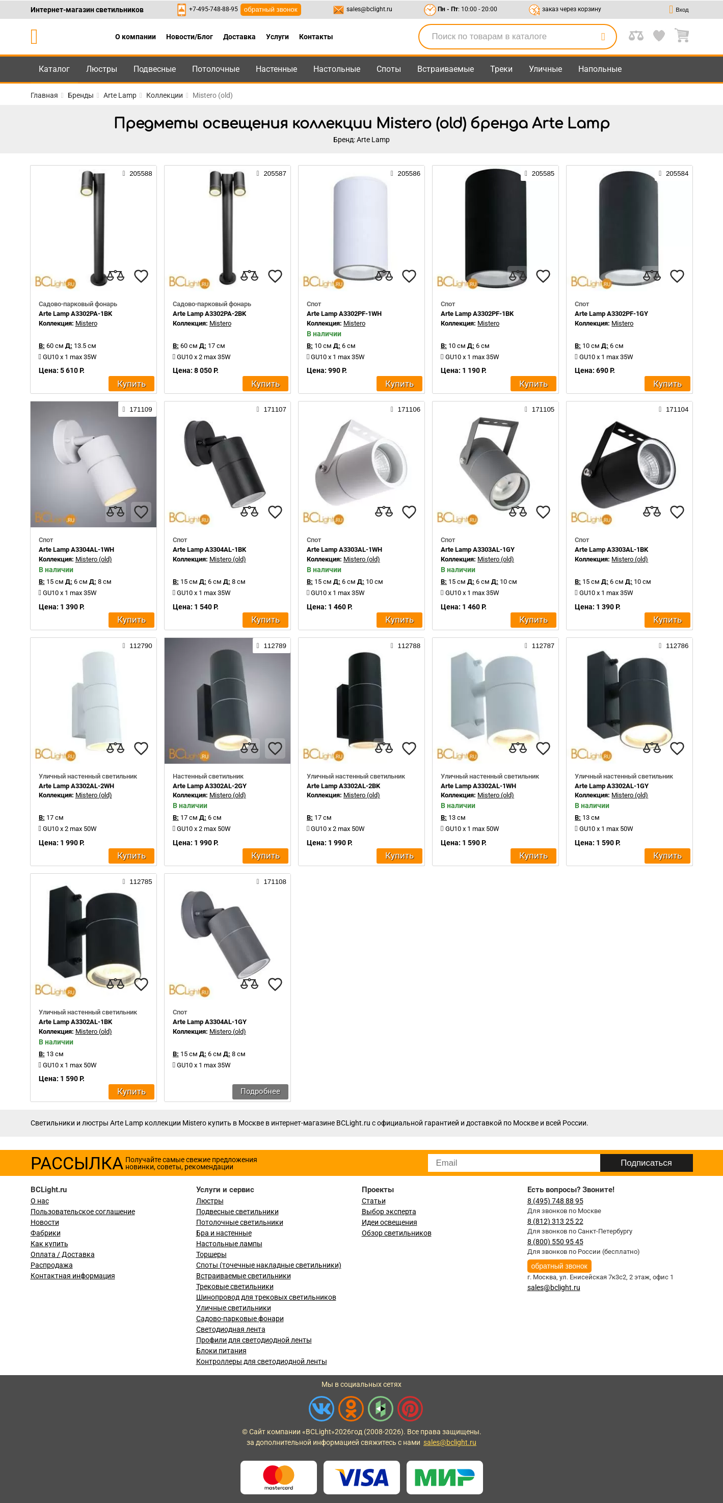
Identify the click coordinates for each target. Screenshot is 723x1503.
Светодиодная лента (230, 1329)
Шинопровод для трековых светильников (266, 1297)
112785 (137, 881)
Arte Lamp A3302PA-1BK (75, 313)
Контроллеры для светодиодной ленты (261, 1361)
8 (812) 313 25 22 (555, 1221)
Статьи (374, 1201)
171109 (137, 409)
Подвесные (154, 69)
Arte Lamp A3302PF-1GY (611, 313)
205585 (539, 173)
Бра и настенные (224, 1233)
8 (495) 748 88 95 (555, 1201)
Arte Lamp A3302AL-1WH (478, 786)
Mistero (86, 323)
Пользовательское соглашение (83, 1211)
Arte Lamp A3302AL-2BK (343, 786)
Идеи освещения (389, 1222)
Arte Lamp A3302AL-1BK (75, 1022)
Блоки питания (221, 1351)
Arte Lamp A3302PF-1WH (344, 313)
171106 (405, 409)
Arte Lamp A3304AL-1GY (210, 1022)
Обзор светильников (397, 1233)
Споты (389, 69)
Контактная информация (73, 1276)
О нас (40, 1201)
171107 (271, 409)
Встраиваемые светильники (243, 1276)
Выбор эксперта (389, 1211)
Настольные (336, 69)
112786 (673, 645)
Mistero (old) (93, 559)
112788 (405, 645)
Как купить (49, 1244)
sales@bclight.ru (369, 9)
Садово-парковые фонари (240, 1318)
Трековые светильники (235, 1286)
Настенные (276, 69)
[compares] (115, 276)
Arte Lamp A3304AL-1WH (76, 549)
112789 (271, 645)
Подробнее (260, 1091)
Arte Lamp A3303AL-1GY (478, 549)
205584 (673, 173)
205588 (137, 173)
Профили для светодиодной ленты (254, 1340)
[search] (603, 36)
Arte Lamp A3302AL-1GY (612, 786)
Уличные (545, 69)
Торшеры (211, 1254)
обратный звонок (271, 9)
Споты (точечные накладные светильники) (268, 1265)
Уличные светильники (233, 1308)
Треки (501, 69)
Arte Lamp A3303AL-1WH (344, 549)
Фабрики (46, 1233)
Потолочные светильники (239, 1222)
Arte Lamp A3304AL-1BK (209, 549)
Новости (45, 1222)
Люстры (101, 69)
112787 (539, 645)
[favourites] (141, 276)
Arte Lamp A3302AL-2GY (210, 786)
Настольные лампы (229, 1244)
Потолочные (215, 69)
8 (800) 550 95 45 (555, 1242)
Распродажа (52, 1265)
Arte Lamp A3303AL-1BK (611, 549)
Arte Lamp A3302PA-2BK (209, 313)
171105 (539, 409)
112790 (137, 645)
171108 (271, 881)
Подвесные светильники (237, 1211)
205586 (405, 173)
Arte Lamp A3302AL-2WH (76, 786)
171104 (673, 409)
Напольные (600, 69)
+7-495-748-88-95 (213, 9)
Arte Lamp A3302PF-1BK (477, 313)
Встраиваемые (445, 69)
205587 (271, 173)
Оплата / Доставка (63, 1254)
